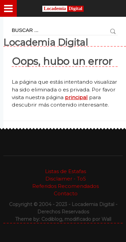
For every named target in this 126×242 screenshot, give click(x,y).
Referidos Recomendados (65, 186)
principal (76, 97)
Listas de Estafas (65, 171)
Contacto (66, 193)
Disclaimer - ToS (65, 178)
